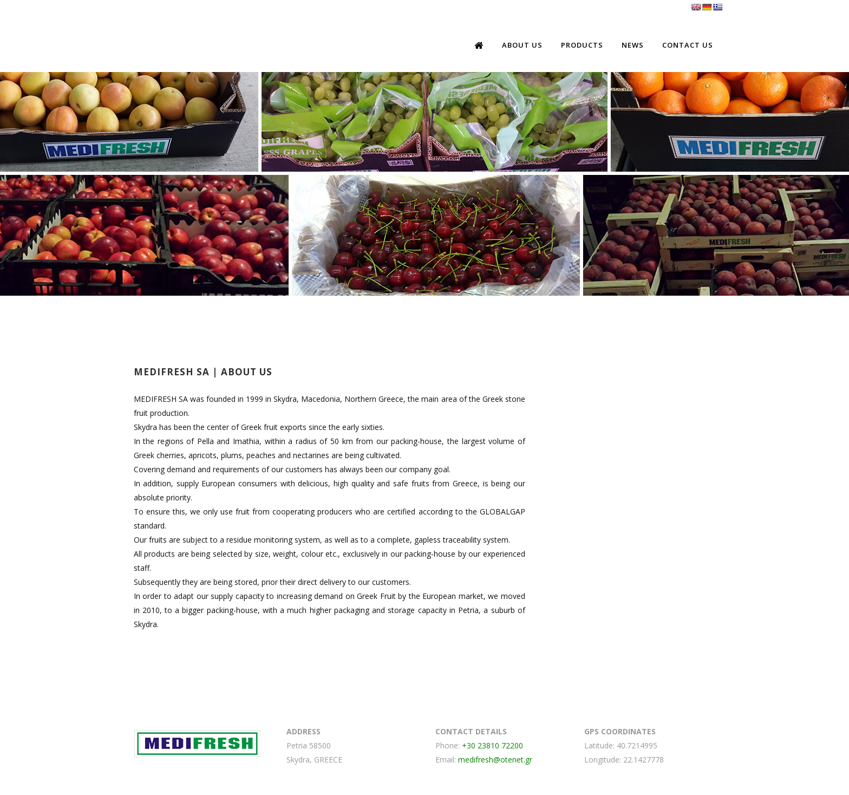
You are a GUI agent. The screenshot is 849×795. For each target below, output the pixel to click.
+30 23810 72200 (492, 745)
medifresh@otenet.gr (495, 759)
